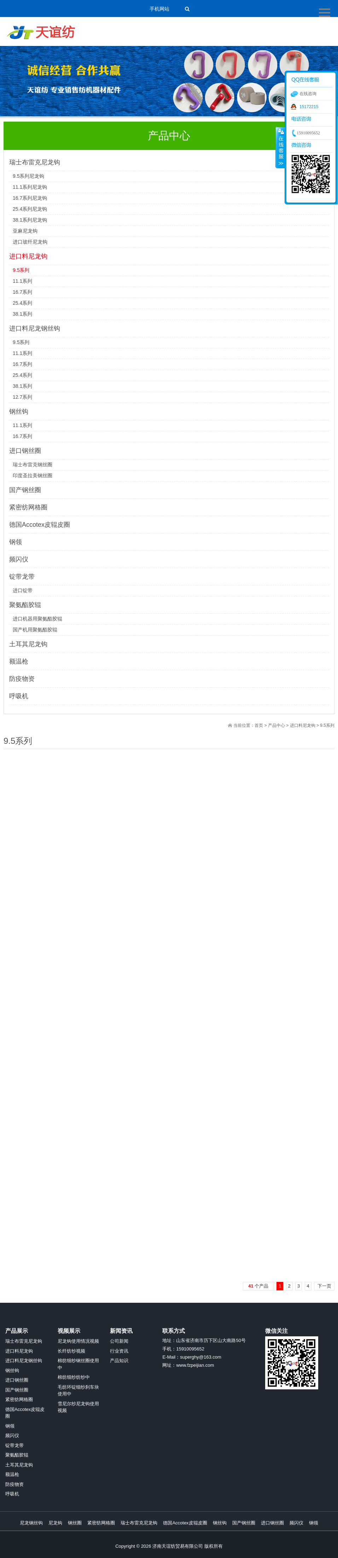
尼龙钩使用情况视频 (78, 1341)
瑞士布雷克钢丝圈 (32, 464)
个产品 (258, 1286)
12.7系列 (22, 397)
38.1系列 (22, 314)
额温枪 (18, 661)
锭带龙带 (22, 576)
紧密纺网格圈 (28, 507)
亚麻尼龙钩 (25, 231)
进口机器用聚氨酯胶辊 (37, 619)
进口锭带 (23, 590)
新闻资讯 (121, 1331)
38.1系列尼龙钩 (30, 220)
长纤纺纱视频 (71, 1351)
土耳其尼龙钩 (28, 644)
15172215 (308, 106)
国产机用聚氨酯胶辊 (35, 629)
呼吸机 (18, 696)
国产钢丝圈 (25, 490)
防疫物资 (22, 678)
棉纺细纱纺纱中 (74, 1377)
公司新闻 (119, 1341)
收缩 (280, 147)
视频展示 (69, 1331)
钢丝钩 (18, 411)
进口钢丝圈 (25, 450)
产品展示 (16, 1331)
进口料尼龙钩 (28, 256)
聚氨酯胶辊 (25, 604)
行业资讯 (119, 1351)
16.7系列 (22, 292)
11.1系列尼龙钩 (30, 187)
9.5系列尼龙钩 (28, 176)
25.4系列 (22, 303)
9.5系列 (21, 270)
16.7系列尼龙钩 (30, 198)
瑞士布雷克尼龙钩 (34, 162)
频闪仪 (18, 559)
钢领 (15, 541)
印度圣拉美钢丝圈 (32, 475)
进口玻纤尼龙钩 (30, 242)
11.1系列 (22, 281)
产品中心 (276, 725)
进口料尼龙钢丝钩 (34, 328)
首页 (259, 725)
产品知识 (119, 1360)
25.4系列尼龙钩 (30, 209)
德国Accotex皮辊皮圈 (39, 524)
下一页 (324, 1286)
